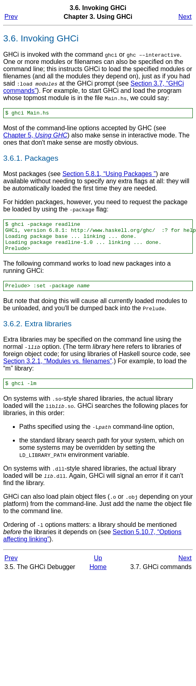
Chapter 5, (35, 136)
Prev (11, 16)
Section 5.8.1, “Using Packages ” (109, 175)
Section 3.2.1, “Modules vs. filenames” (57, 369)
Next (185, 16)
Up (98, 567)
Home (98, 576)
